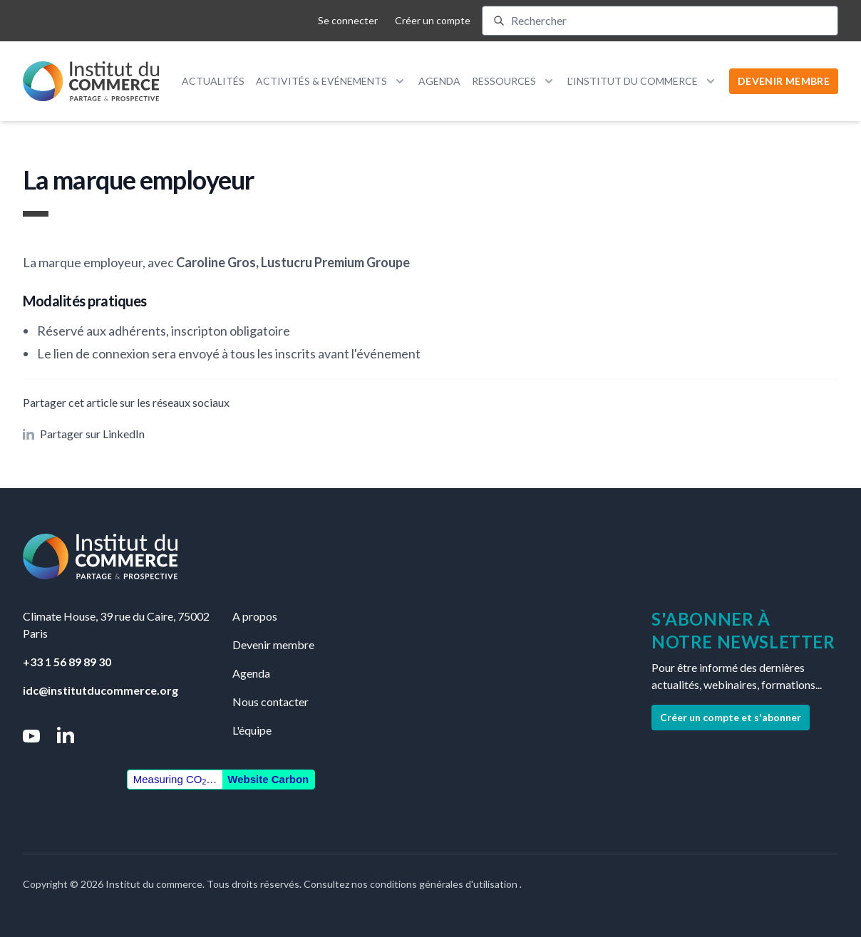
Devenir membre (273, 644)
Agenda (439, 81)
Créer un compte (432, 20)
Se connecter (348, 20)
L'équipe (252, 730)
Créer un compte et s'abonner (730, 717)
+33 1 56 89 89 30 (67, 661)
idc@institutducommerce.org (100, 690)
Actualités (213, 81)
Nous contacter (270, 701)
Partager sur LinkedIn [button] (84, 433)
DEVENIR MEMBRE (784, 81)
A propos (254, 616)
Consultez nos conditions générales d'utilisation (412, 884)
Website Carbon (268, 779)
